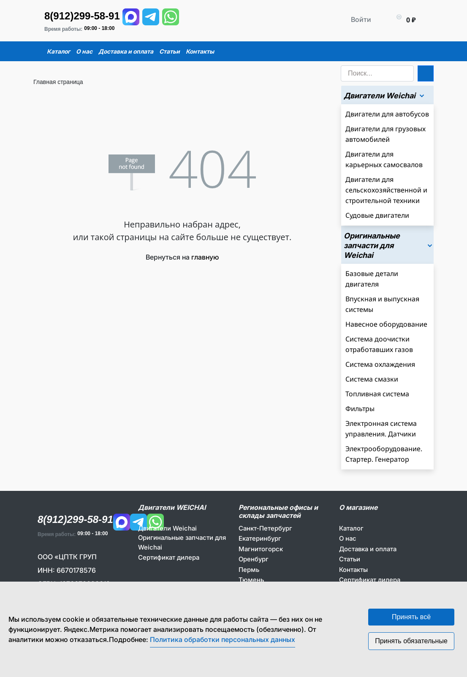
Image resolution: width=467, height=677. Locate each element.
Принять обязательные (411, 641)
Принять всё (411, 616)
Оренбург (254, 559)
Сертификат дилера (168, 557)
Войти (361, 19)
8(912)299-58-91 (82, 16)
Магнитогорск (261, 549)
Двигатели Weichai (167, 528)
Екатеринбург (260, 538)
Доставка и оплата (367, 549)
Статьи (349, 559)
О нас (347, 538)
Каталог (351, 528)
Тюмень (251, 580)
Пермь (249, 570)
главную (205, 257)
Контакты (353, 570)
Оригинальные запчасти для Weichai (182, 542)
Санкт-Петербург (265, 528)
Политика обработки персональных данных (222, 639)
